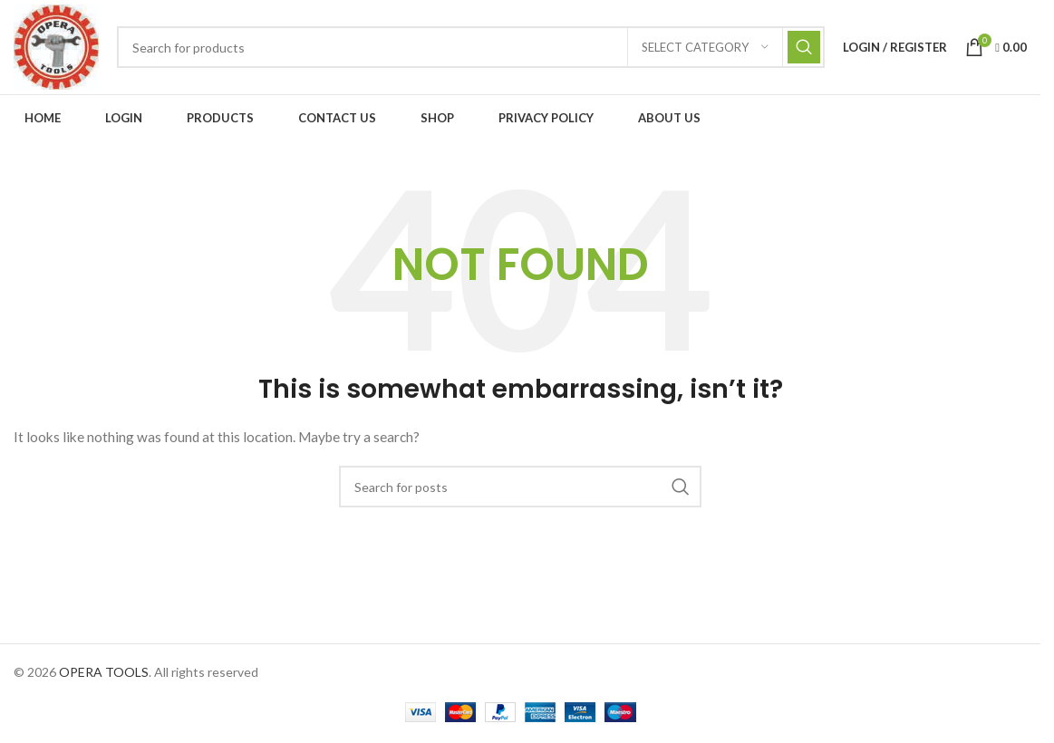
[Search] (471, 47)
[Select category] (705, 47)
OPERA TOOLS (104, 672)
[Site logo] (56, 45)
